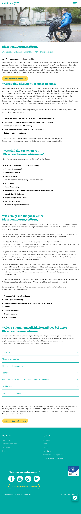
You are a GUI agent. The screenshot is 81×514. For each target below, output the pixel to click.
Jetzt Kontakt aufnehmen (15, 78)
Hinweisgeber (26, 494)
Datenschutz (15, 494)
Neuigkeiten (6, 447)
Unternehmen (7, 440)
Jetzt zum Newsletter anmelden (24, 486)
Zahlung (45, 447)
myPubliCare (47, 451)
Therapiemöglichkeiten (43, 51)
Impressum (6, 494)
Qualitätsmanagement (9, 444)
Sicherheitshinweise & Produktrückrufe (56, 458)
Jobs (3, 451)
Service (46, 435)
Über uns (6, 435)
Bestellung (46, 440)
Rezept (45, 444)
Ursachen (18, 51)
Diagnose (28, 51)
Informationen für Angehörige (53, 455)
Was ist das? (7, 51)
